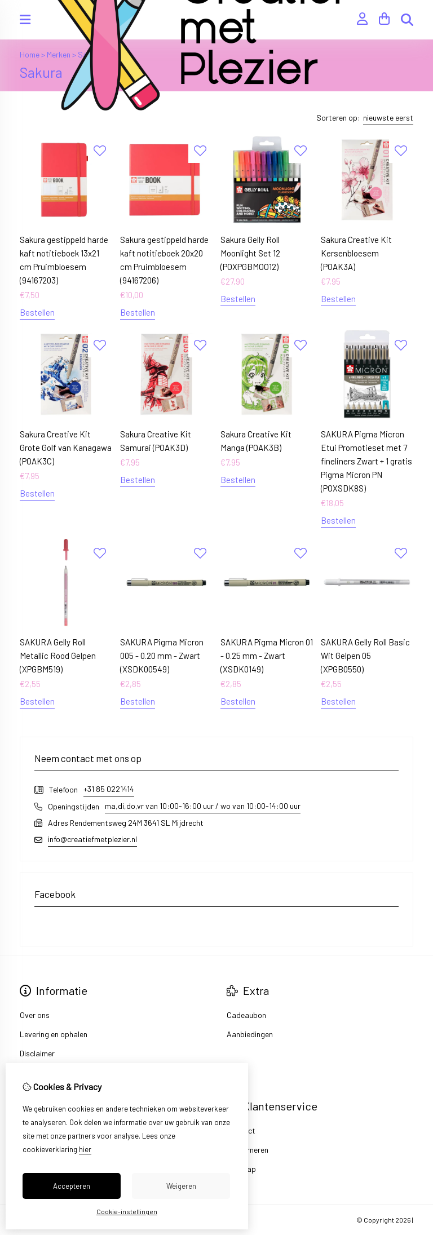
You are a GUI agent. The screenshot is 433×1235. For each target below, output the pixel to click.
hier (85, 1149)
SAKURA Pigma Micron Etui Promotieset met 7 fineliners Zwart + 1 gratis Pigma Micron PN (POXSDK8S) (366, 461)
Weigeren (181, 1185)
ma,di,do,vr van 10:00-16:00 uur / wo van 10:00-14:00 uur (203, 806)
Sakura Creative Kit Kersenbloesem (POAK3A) (356, 253)
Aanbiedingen (250, 1034)
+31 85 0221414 (108, 789)
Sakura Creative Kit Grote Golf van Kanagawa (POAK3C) (66, 447)
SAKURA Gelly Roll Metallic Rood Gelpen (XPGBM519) (58, 655)
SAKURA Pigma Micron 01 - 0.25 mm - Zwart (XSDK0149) (266, 655)
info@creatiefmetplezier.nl (92, 839)
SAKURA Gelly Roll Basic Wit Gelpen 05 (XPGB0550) (365, 655)
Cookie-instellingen (126, 1211)
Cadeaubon (246, 1015)
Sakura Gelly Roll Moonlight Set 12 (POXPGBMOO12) (250, 253)
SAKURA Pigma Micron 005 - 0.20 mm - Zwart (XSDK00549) (162, 655)
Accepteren (71, 1185)
